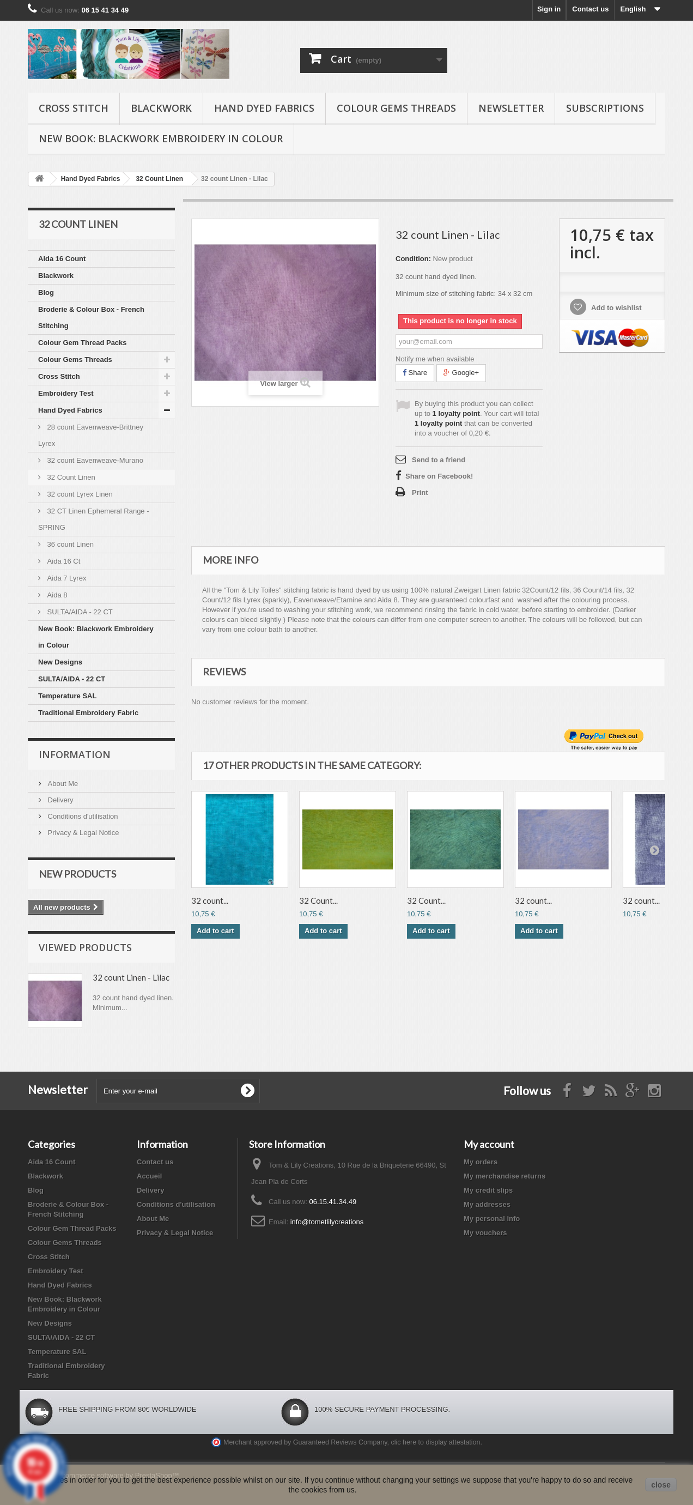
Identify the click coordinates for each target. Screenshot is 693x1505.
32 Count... (318, 900)
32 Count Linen (70, 477)
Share (415, 372)
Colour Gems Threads (396, 107)
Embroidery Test (66, 393)
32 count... (209, 900)
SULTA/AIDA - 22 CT (79, 612)
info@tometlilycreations (327, 1222)
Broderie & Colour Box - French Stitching (91, 317)
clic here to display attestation (436, 1442)
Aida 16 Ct (62, 561)
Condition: (413, 259)
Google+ (461, 372)
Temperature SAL (67, 696)
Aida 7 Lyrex (65, 578)
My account (489, 1144)
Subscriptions (605, 107)
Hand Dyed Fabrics (264, 107)
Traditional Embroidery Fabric (88, 713)
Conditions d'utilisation (82, 816)
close (661, 1484)
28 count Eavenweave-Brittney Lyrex (90, 435)
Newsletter (511, 107)
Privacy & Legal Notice (82, 833)
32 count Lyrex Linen (79, 494)
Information (75, 754)
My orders (480, 1162)
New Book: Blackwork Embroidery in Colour (161, 138)
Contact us (590, 9)
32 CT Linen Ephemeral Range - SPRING (93, 519)
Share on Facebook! (439, 476)
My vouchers (485, 1233)
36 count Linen (69, 544)
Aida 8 (56, 595)
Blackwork (161, 107)
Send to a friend (438, 460)
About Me (62, 783)
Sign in (549, 9)
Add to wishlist (615, 308)
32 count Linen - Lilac (131, 977)
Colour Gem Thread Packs (82, 343)
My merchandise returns (504, 1176)
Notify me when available (435, 359)
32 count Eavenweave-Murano (94, 460)
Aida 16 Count (62, 259)
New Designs (60, 662)
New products (77, 874)
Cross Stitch (73, 107)
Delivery (60, 800)
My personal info (492, 1218)
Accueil (149, 1176)
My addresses (487, 1204)
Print (420, 492)
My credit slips (488, 1190)
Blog (46, 292)
